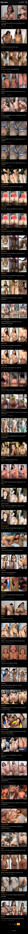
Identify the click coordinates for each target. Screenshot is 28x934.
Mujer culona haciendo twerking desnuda (13, 641)
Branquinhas (5, 184)
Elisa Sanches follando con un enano (11, 550)
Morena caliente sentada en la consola (12, 209)
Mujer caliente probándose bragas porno (13, 506)
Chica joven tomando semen (9, 663)
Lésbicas (3, 45)
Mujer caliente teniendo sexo (9, 459)
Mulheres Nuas (5, 319)
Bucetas (3, 705)
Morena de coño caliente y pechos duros (13, 253)
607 (15, 924)
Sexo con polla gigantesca (8, 572)
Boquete (3, 387)
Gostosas (4, 295)
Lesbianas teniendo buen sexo (9, 47)
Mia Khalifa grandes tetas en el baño (11, 685)
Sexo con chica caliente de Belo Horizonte (13, 850)
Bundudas (4, 206)
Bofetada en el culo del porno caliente (12, 186)
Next (18, 924)
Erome (3, 67)
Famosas (3, 592)
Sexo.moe (4, 2)
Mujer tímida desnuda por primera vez (12, 872)
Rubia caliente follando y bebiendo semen (13, 390)
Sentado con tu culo (7, 618)
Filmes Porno (5, 729)
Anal (2, 113)
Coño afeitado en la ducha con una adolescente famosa (11, 322)
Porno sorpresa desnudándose (10, 69)
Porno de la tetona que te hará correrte (12, 918)
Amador (3, 21)
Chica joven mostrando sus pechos (11, 345)
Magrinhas (4, 870)
